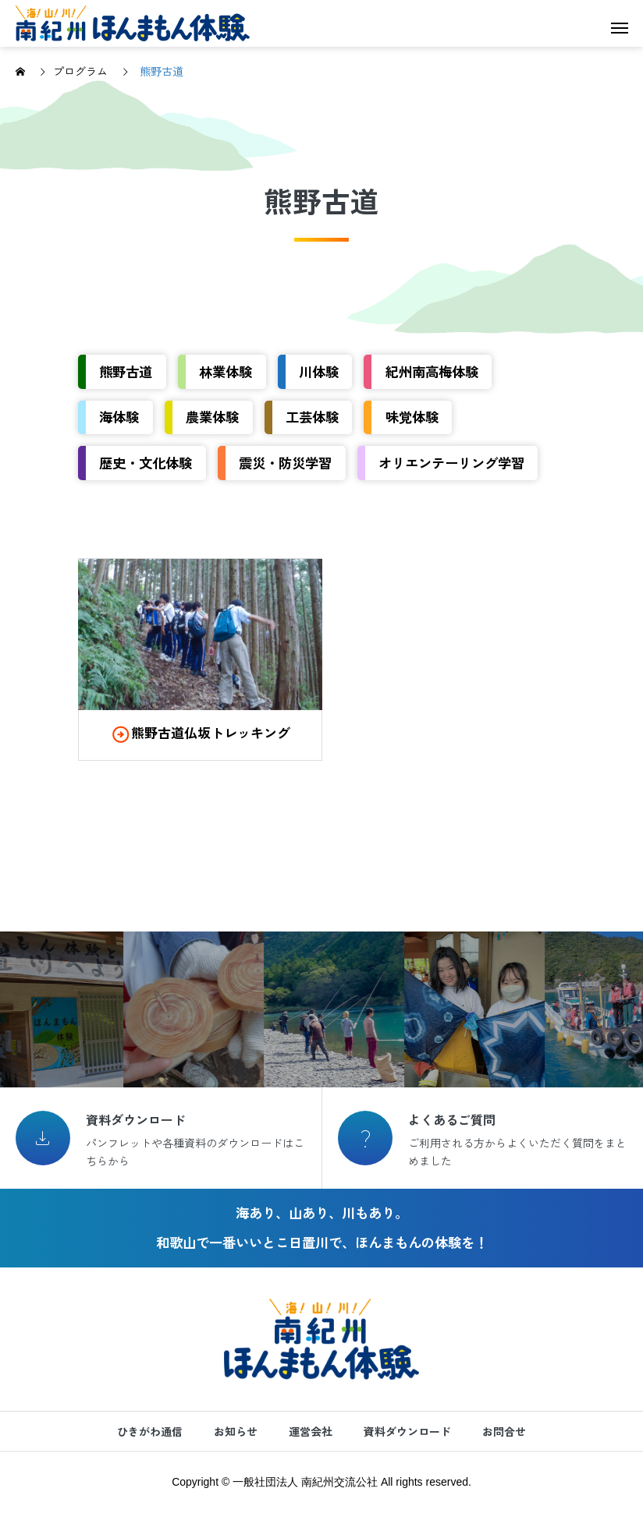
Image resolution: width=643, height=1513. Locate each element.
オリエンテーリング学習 (451, 462)
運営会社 (310, 1431)
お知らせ (236, 1431)
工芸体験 (312, 416)
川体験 (319, 371)
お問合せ (504, 1431)
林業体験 (225, 371)
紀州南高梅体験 (431, 371)
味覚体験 (412, 416)
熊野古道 (125, 371)
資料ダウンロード (407, 1431)
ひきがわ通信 (150, 1431)
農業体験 (212, 416)
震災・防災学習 (285, 462)
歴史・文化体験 (145, 462)
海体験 (119, 416)
